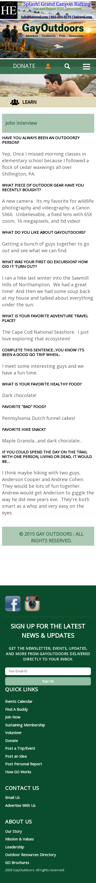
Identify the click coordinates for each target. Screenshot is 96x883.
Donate (11, 740)
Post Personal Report (23, 763)
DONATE (24, 65)
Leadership (14, 846)
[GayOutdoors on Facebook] (12, 604)
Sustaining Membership (25, 724)
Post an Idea (16, 756)
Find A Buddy (16, 709)
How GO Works (18, 771)
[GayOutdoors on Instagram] (32, 604)
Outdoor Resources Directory (30, 854)
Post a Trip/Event (20, 748)
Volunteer (13, 732)
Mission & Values (19, 838)
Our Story (13, 831)
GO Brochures (17, 862)
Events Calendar (19, 701)
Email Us (12, 797)
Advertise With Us (20, 805)
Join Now (12, 716)
